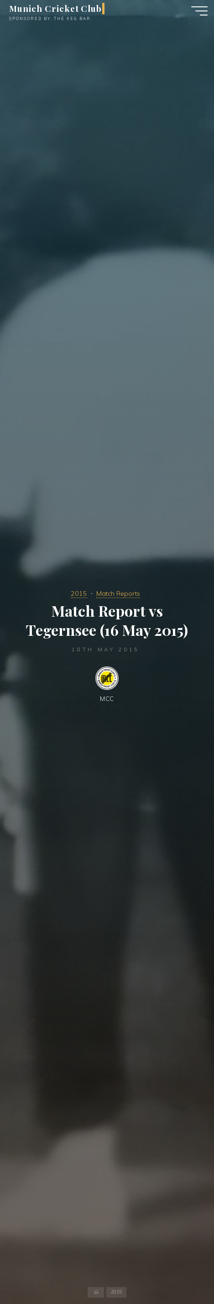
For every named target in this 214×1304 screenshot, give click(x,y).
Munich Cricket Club (55, 8)
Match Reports (118, 593)
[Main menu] (199, 10)
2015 (79, 593)
